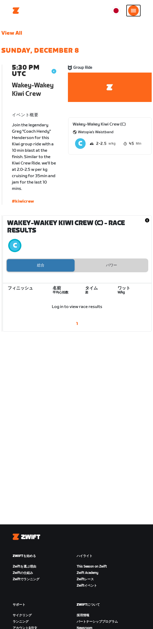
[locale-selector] (116, 10)
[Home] (16, 10)
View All (11, 33)
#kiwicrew (23, 201)
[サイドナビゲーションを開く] (133, 10)
